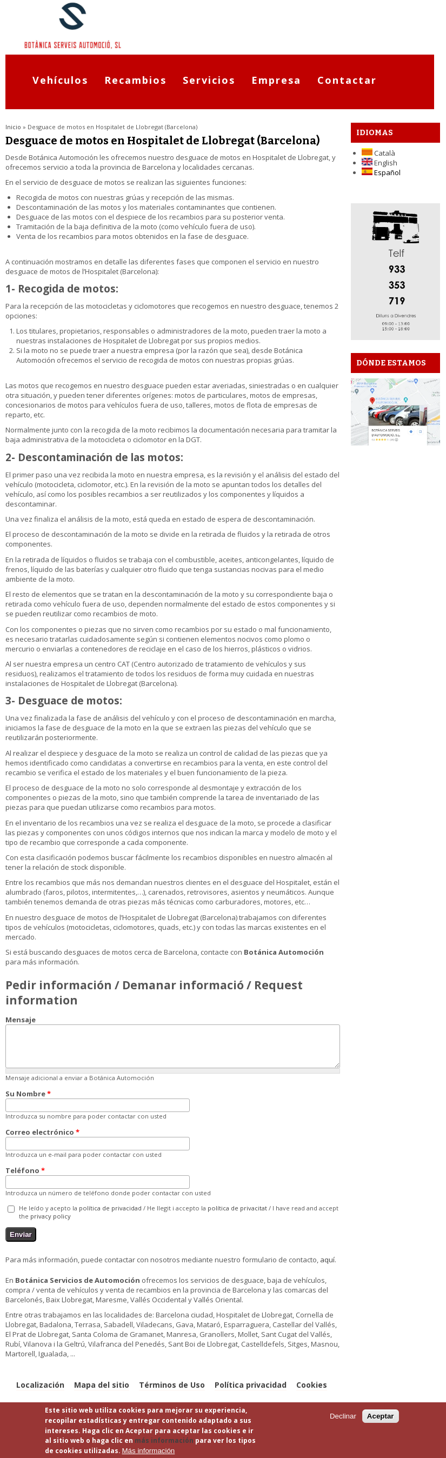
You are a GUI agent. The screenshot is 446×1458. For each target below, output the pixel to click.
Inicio (13, 127)
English (379, 163)
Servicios (209, 80)
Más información (148, 1451)
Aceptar (380, 1416)
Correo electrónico (42, 1140)
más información (164, 1440)
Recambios (135, 80)
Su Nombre (28, 1102)
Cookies (311, 1393)
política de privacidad (110, 1216)
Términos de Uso (172, 1393)
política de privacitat (237, 1216)
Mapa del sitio (101, 1393)
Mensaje (20, 1019)
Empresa (276, 80)
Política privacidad (251, 1393)
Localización (40, 1393)
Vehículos (60, 80)
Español (381, 172)
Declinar (343, 1416)
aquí (327, 1268)
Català (378, 153)
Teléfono (25, 1178)
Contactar (347, 80)
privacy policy (50, 1224)
